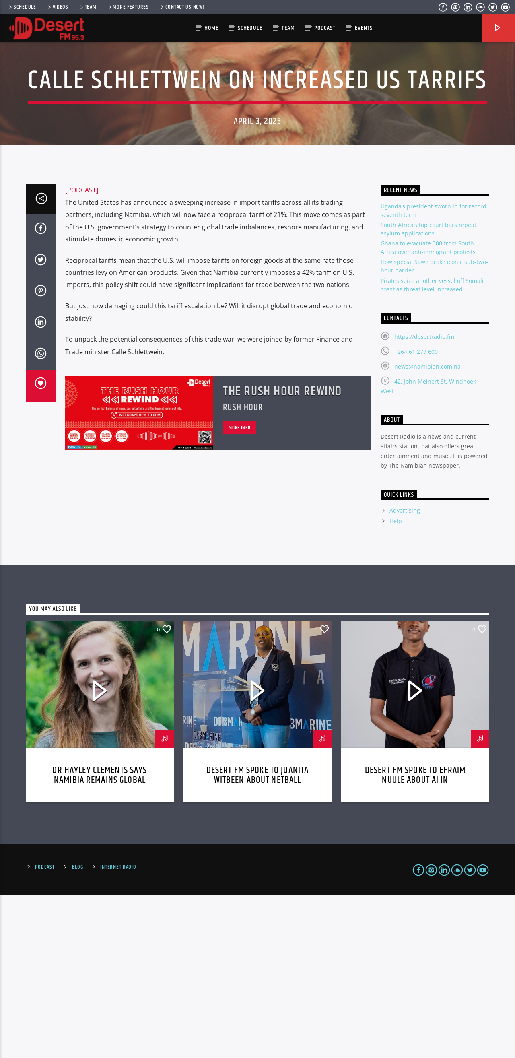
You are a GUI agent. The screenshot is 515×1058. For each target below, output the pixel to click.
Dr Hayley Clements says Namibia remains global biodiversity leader (99, 942)
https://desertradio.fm (424, 499)
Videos (57, 7)
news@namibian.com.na (427, 529)
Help (395, 683)
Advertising (404, 673)
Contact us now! (182, 7)
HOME (211, 28)
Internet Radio (118, 1029)
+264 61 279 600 (416, 514)
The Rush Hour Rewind (282, 554)
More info (239, 590)
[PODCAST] (81, 352)
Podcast (325, 28)
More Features (128, 7)
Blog (77, 1029)
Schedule (22, 7)
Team (88, 7)
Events (364, 28)
